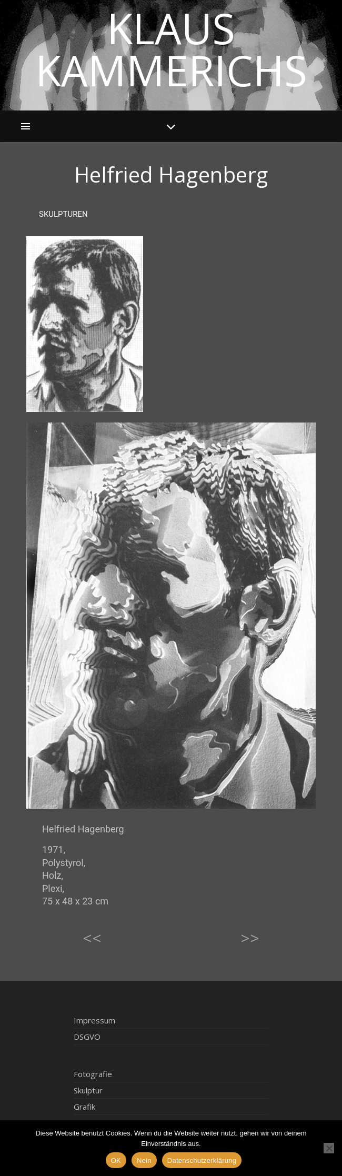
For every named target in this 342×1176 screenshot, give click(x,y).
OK (116, 1160)
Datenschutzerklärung (201, 1160)
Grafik (84, 1106)
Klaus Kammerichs (171, 49)
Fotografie (93, 1074)
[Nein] (329, 1148)
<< (92, 938)
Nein (144, 1160)
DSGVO (87, 1036)
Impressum (94, 1020)
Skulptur (88, 1090)
